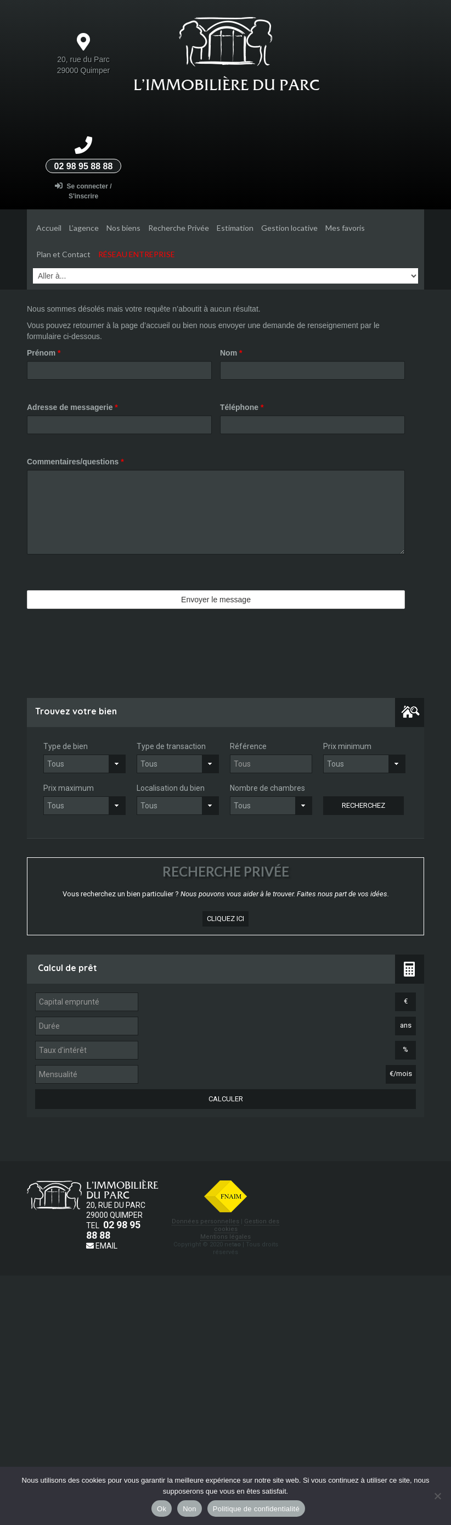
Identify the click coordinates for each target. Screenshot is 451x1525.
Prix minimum (347, 746)
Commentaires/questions (75, 461)
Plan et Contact (63, 254)
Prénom (43, 352)
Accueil (48, 227)
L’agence (84, 227)
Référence (248, 746)
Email (101, 1245)
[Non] (437, 1495)
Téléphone (241, 407)
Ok (161, 1509)
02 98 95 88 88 (83, 166)
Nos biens (123, 227)
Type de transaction (171, 746)
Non (189, 1509)
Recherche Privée (178, 227)
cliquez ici (225, 918)
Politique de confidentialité (256, 1509)
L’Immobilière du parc (226, 84)
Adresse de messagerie (72, 407)
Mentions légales (225, 1236)
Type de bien (65, 746)
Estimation (235, 227)
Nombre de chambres (267, 788)
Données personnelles (205, 1221)
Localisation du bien (171, 788)
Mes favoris (345, 227)
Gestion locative (289, 227)
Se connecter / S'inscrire (83, 191)
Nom (231, 352)
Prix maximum (68, 788)
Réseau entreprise (136, 254)
